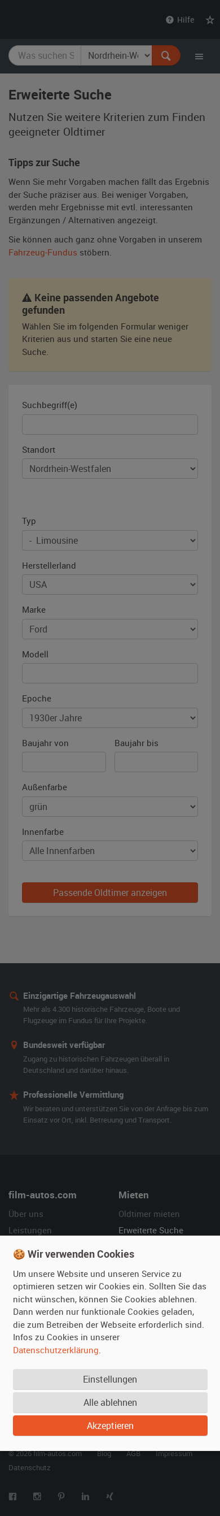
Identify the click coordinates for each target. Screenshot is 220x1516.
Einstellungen (110, 1378)
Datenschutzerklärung (56, 1349)
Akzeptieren (110, 1425)
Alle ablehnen (110, 1402)
